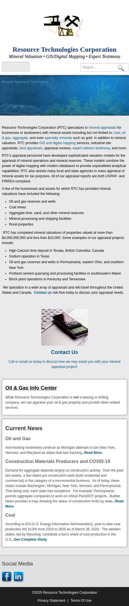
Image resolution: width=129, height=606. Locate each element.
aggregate (20, 138)
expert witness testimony (91, 148)
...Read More (91, 453)
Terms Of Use (81, 601)
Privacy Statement (51, 601)
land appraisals (30, 148)
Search (122, 67)
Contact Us (64, 352)
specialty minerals (58, 138)
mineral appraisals (102, 128)
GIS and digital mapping (57, 143)
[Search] (104, 67)
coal (117, 133)
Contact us (43, 293)
